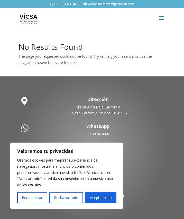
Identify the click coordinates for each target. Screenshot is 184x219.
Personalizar (32, 197)
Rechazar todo (66, 197)
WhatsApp (98, 126)
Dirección (98, 99)
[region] (66, 176)
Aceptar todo (101, 197)
